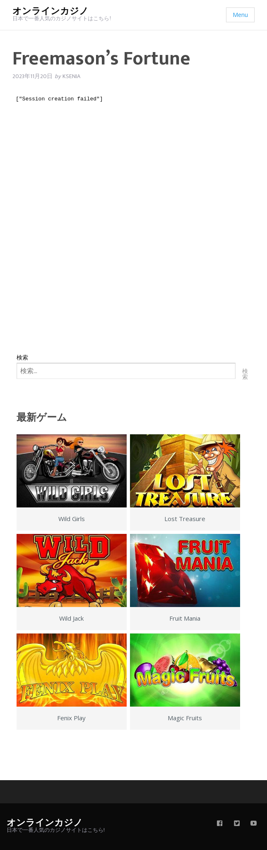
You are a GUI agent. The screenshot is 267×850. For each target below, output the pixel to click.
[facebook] (220, 824)
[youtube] (254, 824)
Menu (240, 15)
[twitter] (237, 824)
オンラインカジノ (50, 11)
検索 (22, 357)
